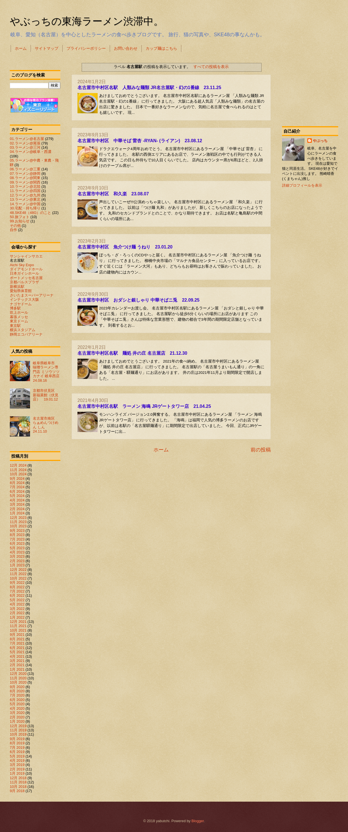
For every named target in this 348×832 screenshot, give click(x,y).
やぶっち (320, 141)
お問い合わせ (126, 48)
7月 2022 (17, 591)
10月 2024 (18, 474)
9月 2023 (17, 530)
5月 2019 (17, 756)
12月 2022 (18, 570)
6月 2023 (17, 543)
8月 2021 (17, 639)
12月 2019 (18, 726)
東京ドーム (19, 321)
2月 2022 (17, 613)
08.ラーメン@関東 (25, 178)
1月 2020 (17, 721)
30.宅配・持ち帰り (25, 208)
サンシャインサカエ (26, 256)
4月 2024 (17, 500)
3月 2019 (17, 765)
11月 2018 (18, 782)
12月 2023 (18, 518)
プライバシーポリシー (86, 48)
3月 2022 (17, 609)
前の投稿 (261, 450)
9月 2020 (17, 687)
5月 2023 (17, 548)
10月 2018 (18, 786)
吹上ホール (19, 312)
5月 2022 (17, 600)
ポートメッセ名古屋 (26, 278)
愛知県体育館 (21, 291)
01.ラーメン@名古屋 (27, 139)
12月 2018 (18, 778)
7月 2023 (17, 539)
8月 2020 (17, 691)
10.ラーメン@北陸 (25, 186)
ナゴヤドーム (21, 304)
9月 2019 (17, 739)
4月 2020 (17, 708)
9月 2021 (17, 634)
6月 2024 (17, 491)
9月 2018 (17, 791)
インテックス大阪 (24, 299)
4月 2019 (17, 760)
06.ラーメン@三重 (25, 169)
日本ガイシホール (24, 273)
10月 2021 (18, 630)
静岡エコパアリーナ (26, 334)
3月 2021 (17, 661)
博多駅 (15, 308)
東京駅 (15, 326)
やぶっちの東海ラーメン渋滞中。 (87, 21)
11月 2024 (18, 470)
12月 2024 (18, 465)
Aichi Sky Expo (22, 265)
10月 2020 (18, 682)
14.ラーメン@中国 (25, 204)
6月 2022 (17, 595)
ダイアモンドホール (26, 269)
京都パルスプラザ (24, 282)
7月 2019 (17, 747)
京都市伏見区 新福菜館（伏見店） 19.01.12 (45, 394)
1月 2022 (17, 617)
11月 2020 (18, 678)
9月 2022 (17, 582)
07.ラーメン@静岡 (25, 173)
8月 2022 (17, 587)
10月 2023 (18, 526)
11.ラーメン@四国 (25, 191)
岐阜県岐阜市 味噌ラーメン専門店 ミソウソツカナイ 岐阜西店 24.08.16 (48, 372)
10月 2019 (18, 734)
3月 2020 (17, 713)
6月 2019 (17, 752)
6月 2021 (17, 648)
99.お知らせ (19, 221)
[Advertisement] (310, 88)
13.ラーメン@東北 (25, 199)
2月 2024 (17, 509)
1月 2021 (17, 669)
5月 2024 (17, 496)
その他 (15, 225)
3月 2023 (17, 556)
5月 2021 (17, 652)
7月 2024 (17, 487)
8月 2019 (17, 743)
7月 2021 (17, 643)
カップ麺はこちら (161, 48)
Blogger (197, 821)
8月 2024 (17, 483)
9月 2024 (17, 478)
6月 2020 (17, 700)
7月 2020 (17, 695)
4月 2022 (17, 604)
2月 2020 (17, 717)
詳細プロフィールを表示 (302, 185)
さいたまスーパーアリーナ (32, 295)
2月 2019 (17, 769)
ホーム (21, 48)
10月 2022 (18, 578)
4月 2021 (17, 656)
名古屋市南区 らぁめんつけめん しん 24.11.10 (45, 424)
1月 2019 (17, 773)
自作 (13, 230)
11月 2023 (18, 522)
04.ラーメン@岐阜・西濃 (30, 152)
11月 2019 (18, 730)
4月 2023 (17, 552)
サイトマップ (46, 48)
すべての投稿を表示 (211, 66)
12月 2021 (18, 622)
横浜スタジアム (22, 330)
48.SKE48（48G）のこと (30, 213)
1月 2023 (17, 565)
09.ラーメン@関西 (25, 182)
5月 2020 (17, 704)
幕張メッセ (19, 317)
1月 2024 (17, 513)
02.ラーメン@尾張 (25, 143)
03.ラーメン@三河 (25, 147)
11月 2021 (18, 626)
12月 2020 (18, 674)
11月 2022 (18, 574)
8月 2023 (17, 535)
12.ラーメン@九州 (25, 195)
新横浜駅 (17, 286)
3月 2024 (17, 504)
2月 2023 (17, 561)
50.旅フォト (19, 217)
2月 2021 (17, 665)
